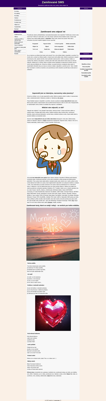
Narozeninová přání (86, 72)
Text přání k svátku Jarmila (86, 76)
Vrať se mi (35, 49)
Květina (53, 52)
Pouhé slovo (47, 49)
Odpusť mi (35, 46)
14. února (60, 98)
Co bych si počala (59, 43)
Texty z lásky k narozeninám (17, 51)
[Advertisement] (53, 18)
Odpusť (47, 46)
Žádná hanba (71, 49)
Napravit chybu (47, 43)
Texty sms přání (86, 66)
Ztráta (41, 52)
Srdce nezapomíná (59, 46)
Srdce (44, 120)
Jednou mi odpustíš (59, 49)
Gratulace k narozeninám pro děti (86, 69)
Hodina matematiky (70, 43)
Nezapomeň (35, 43)
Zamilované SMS (53, 2)
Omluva (65, 52)
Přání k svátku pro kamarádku (18, 42)
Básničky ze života (86, 64)
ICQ (73, 200)
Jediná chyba (71, 46)
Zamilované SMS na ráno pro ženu (19, 39)
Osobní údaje (56, 400)
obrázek (50, 202)
